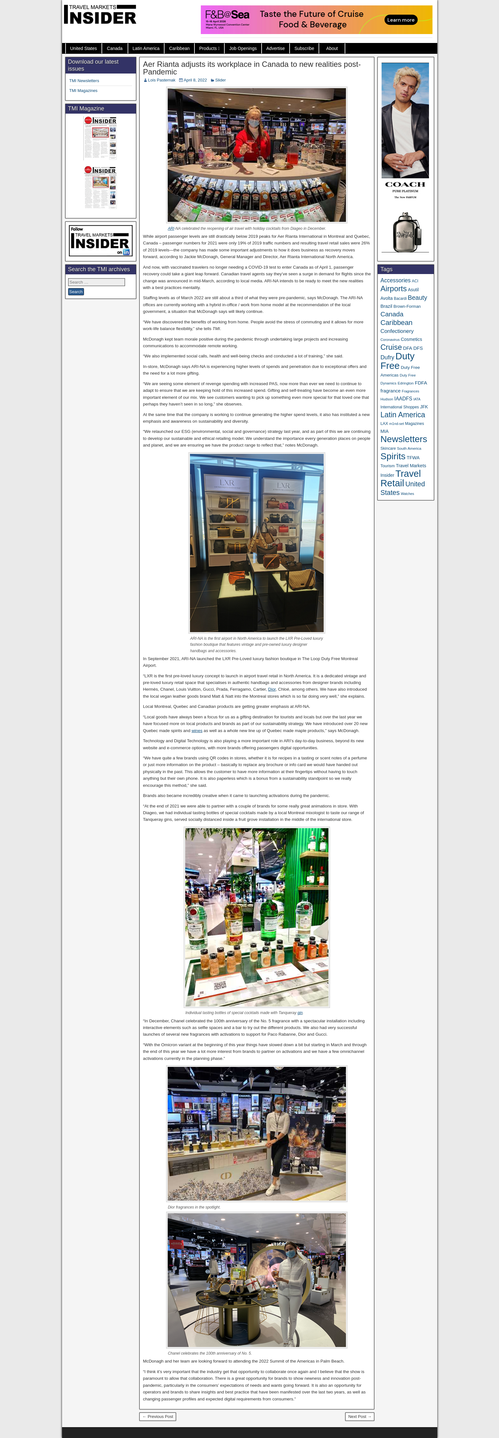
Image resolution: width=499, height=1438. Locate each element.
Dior (272, 689)
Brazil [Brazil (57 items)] (386, 306)
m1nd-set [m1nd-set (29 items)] (396, 424)
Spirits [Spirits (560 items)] (392, 456)
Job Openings (243, 48)
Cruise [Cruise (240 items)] (391, 347)
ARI (171, 228)
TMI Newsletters (84, 80)
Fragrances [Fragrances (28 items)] (410, 391)
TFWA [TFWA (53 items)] (413, 457)
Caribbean (179, 48)
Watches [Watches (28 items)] (407, 494)
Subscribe (304, 48)
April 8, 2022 (195, 80)
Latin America (146, 48)
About (332, 48)
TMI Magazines (83, 90)
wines (197, 730)
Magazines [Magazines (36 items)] (414, 423)
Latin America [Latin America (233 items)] (402, 415)
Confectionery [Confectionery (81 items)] (396, 331)
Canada (115, 48)
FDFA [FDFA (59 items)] (421, 382)
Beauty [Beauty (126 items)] (417, 297)
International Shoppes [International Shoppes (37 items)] (399, 407)
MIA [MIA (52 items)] (384, 431)
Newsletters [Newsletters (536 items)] (403, 439)
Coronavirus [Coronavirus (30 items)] (389, 340)
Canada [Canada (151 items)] (391, 314)
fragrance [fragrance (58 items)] (390, 390)
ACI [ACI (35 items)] (415, 281)
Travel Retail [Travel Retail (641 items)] (400, 478)
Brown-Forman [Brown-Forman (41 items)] (407, 306)
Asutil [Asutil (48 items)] (413, 289)
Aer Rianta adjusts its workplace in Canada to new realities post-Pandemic (252, 68)
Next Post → (359, 1416)
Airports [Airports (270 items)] (393, 288)
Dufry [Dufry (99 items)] (387, 357)
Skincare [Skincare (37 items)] (388, 448)
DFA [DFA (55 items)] (407, 348)
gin (300, 1013)
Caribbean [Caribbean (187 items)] (396, 323)
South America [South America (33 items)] (409, 448)
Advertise (275, 48)
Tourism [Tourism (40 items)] (387, 465)
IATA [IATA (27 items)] (416, 399)
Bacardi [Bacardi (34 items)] (400, 298)
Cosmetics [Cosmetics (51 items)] (411, 339)
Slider (220, 80)
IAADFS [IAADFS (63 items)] (403, 398)
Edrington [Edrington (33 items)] (405, 383)
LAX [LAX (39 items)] (384, 423)
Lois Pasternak (161, 80)
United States (83, 48)
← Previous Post (157, 1416)
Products (208, 48)
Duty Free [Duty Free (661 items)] (397, 361)
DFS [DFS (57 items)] (418, 348)
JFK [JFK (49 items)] (424, 406)
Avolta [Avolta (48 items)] (386, 298)
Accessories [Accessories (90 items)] (395, 280)
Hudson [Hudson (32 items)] (386, 399)
